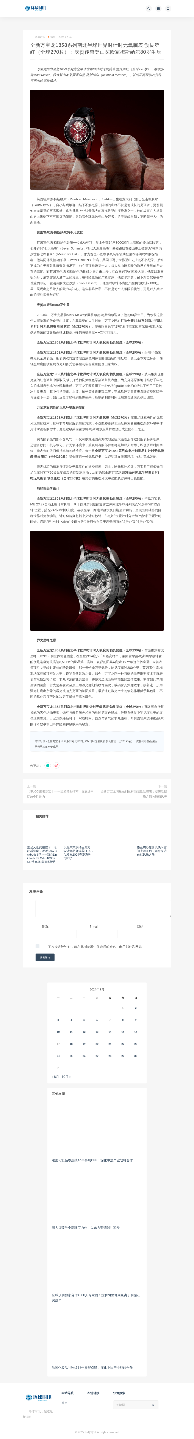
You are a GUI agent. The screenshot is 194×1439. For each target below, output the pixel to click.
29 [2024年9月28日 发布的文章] (122, 1055)
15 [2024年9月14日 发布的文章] (122, 1031)
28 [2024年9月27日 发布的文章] (109, 1055)
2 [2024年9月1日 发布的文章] (136, 1007)
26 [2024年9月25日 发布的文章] (84, 1055)
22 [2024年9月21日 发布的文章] (122, 1043)
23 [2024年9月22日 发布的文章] (135, 1043)
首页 (64, 1403)
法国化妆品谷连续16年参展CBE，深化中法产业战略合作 (92, 1160)
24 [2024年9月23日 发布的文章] (58, 1055)
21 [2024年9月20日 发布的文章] (109, 1043)
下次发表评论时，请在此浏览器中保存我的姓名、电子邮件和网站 (95, 947)
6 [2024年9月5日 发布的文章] (97, 1019)
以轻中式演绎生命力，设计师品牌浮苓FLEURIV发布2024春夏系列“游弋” (78, 852)
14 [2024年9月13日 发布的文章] (109, 1031)
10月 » (66, 1076)
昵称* (46, 926)
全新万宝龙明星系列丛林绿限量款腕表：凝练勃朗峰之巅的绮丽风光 (134, 793)
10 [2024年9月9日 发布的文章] (58, 1031)
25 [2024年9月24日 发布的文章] (71, 1055)
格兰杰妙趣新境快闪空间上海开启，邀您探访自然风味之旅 (152, 850)
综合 (51, 36)
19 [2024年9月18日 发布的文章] (84, 1043)
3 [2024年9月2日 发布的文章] (58, 1019)
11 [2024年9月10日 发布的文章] (71, 1031)
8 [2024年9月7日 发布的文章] (123, 1019)
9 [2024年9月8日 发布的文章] (136, 1019)
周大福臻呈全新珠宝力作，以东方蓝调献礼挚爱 (86, 1227)
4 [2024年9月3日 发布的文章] (71, 1019)
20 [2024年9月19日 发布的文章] (97, 1043)
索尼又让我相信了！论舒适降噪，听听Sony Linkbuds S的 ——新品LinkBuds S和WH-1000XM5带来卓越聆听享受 (42, 854)
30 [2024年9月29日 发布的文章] (135, 1055)
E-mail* (94, 926)
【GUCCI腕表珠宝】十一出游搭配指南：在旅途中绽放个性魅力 (60, 793)
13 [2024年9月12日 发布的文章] (97, 1031)
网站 (140, 926)
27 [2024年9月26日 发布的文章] (97, 1055)
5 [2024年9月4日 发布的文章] (84, 1019)
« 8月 (55, 1076)
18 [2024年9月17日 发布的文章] (71, 1043)
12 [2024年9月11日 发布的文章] (84, 1031)
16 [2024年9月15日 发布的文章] (135, 1031)
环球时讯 (37, 37)
